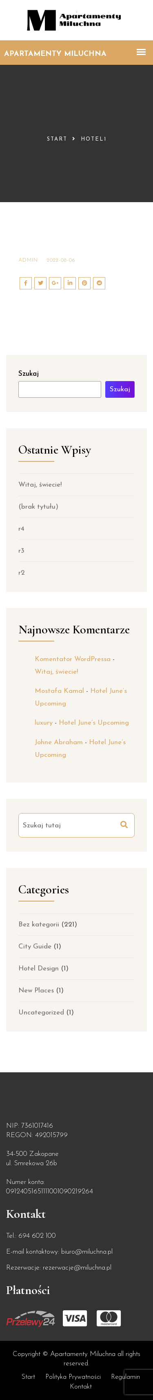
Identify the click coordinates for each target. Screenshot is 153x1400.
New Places (36, 990)
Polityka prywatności (73, 1377)
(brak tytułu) (38, 506)
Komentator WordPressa (73, 659)
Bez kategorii (38, 924)
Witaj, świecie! (40, 484)
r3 (21, 550)
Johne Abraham (59, 742)
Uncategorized (41, 1012)
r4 (21, 528)
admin (28, 260)
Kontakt (81, 1387)
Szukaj (28, 373)
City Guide (34, 946)
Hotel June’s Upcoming (94, 722)
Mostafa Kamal (59, 691)
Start (57, 139)
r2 (21, 572)
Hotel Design (38, 968)
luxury (44, 722)
